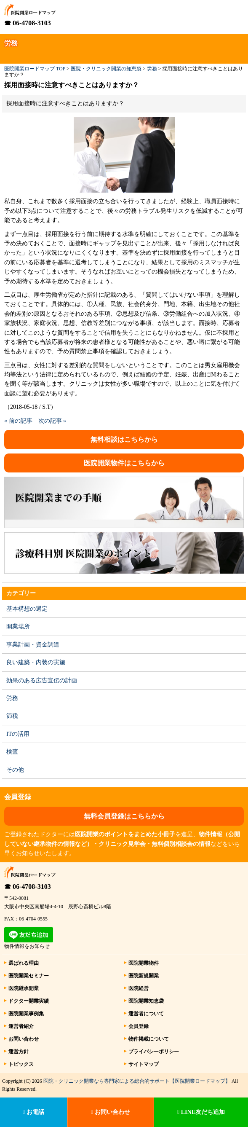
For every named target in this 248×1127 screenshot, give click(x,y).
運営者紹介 (21, 1026)
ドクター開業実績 (28, 1001)
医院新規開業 (143, 976)
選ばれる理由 (23, 963)
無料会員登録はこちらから (124, 816)
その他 (15, 770)
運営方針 (18, 1052)
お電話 (33, 1112)
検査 (12, 752)
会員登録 (138, 1026)
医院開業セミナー (28, 976)
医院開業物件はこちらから (124, 463)
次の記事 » (52, 421)
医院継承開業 (23, 988)
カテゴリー (21, 593)
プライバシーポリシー (153, 1052)
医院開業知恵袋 (146, 1001)
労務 (152, 69)
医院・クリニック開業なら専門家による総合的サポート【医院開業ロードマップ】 (136, 1081)
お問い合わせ (23, 1039)
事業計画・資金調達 (32, 644)
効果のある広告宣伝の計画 (41, 680)
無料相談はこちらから (124, 439)
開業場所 (18, 626)
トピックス (21, 1064)
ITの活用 (17, 734)
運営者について (146, 1014)
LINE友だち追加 (201, 1112)
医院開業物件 (143, 963)
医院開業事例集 (26, 1014)
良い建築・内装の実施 (35, 662)
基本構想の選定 (27, 609)
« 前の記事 (18, 421)
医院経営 (138, 988)
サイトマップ (143, 1064)
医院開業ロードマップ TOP (34, 69)
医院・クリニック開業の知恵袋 (106, 69)
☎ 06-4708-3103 (27, 23)
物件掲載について (148, 1039)
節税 (12, 716)
